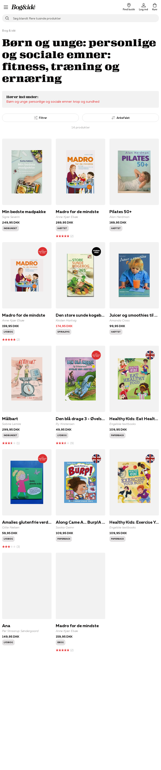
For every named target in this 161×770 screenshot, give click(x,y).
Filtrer (40, 117)
